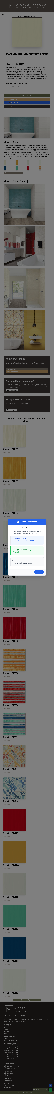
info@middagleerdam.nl (26, 563)
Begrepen (39, 572)
